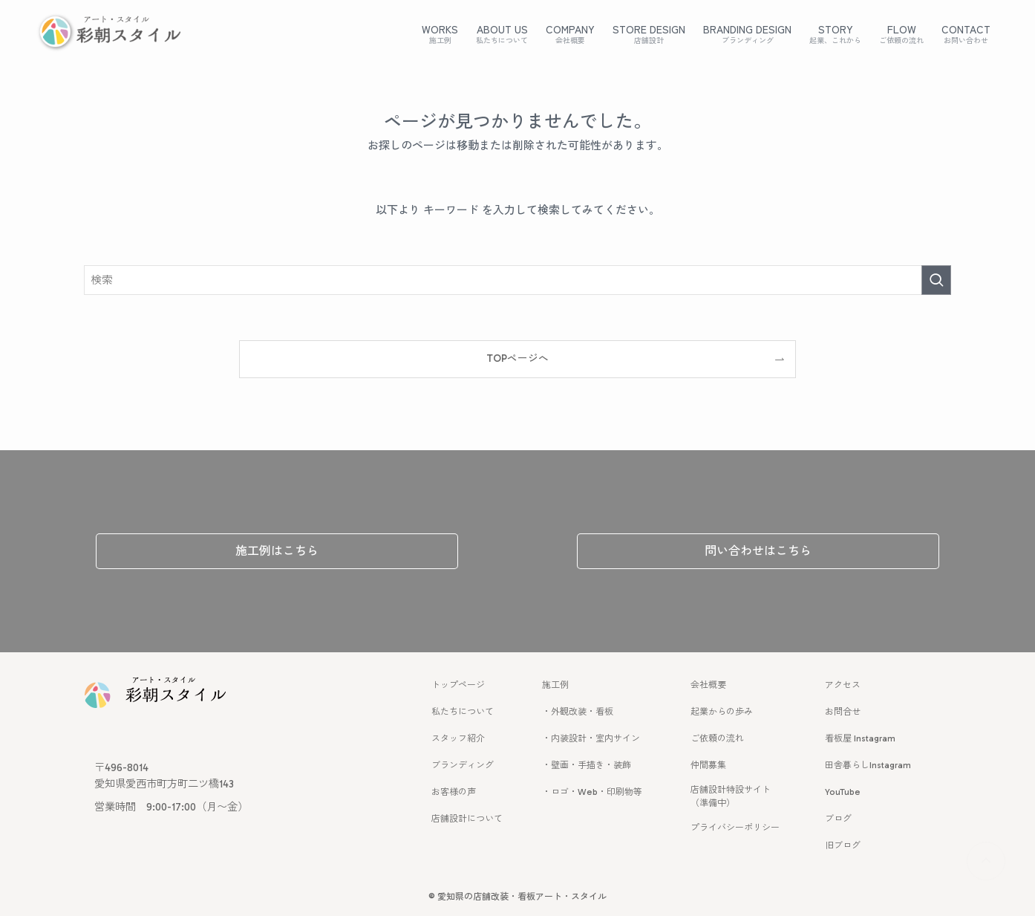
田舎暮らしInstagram (868, 765)
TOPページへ (517, 358)
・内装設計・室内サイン (591, 738)
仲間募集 (708, 765)
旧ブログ (843, 845)
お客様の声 (453, 792)
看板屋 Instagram (860, 738)
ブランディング (462, 765)
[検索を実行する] (936, 280)
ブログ (838, 818)
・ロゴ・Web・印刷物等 (592, 792)
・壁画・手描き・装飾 (586, 765)
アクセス (843, 685)
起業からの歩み (721, 712)
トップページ (458, 685)
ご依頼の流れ (717, 738)
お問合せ (843, 712)
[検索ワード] (517, 280)
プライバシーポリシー (735, 827)
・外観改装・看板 (577, 712)
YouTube (843, 792)
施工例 (555, 685)
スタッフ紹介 (458, 738)
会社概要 (708, 685)
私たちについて (462, 712)
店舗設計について (467, 818)
